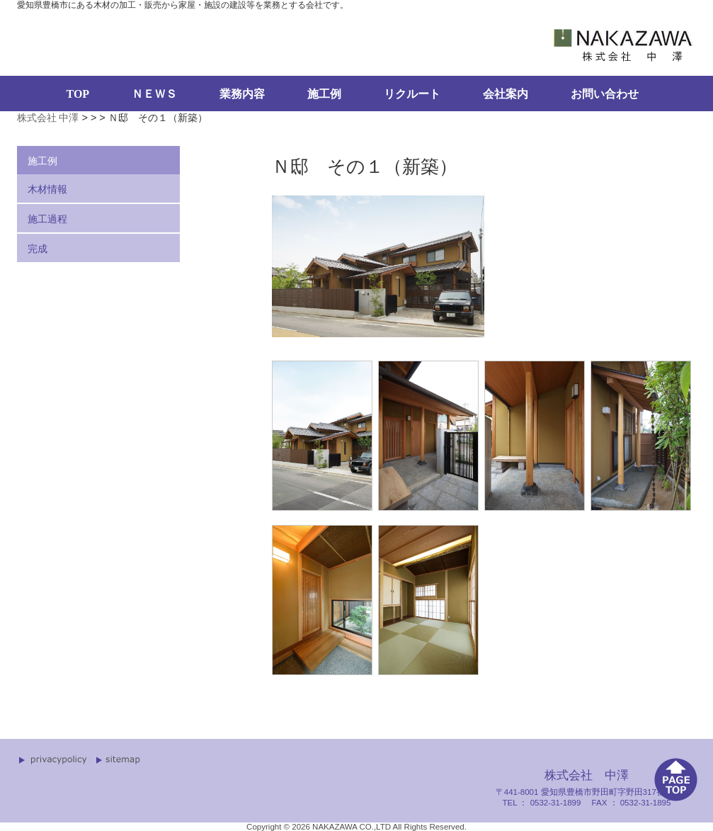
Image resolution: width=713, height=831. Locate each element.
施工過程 (47, 219)
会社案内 (505, 94)
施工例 (324, 94)
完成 (37, 248)
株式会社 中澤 (48, 117)
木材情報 (47, 189)
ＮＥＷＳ (154, 94)
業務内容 (242, 94)
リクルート (412, 94)
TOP (78, 94)
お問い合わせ (605, 94)
